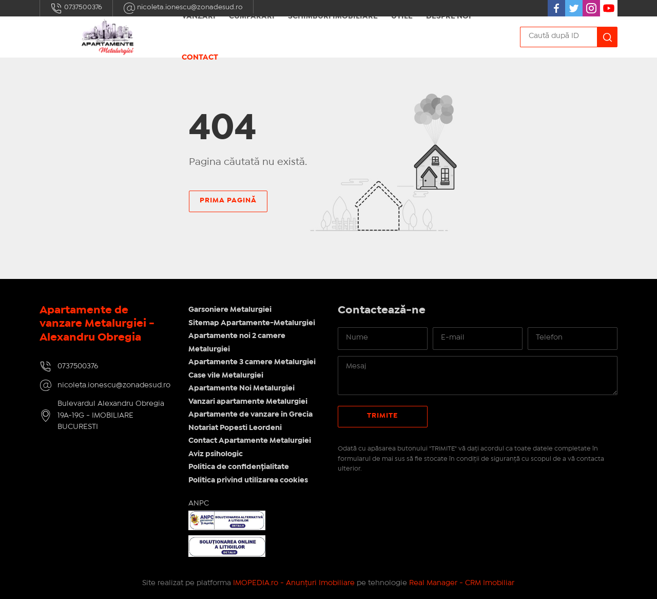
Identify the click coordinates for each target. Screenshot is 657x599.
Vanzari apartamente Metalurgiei (247, 402)
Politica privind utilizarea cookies (248, 480)
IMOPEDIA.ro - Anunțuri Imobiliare (294, 583)
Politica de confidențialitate (238, 467)
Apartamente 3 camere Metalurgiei (252, 362)
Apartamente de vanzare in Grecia (250, 414)
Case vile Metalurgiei (225, 375)
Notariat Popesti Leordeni (235, 428)
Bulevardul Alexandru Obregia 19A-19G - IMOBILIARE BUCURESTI (110, 415)
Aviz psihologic (215, 454)
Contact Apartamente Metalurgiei (249, 441)
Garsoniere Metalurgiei (230, 310)
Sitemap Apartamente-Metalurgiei (251, 323)
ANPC (198, 503)
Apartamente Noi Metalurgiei (241, 388)
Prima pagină (228, 200)
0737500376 (76, 8)
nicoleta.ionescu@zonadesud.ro (113, 385)
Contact (200, 57)
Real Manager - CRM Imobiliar (461, 583)
